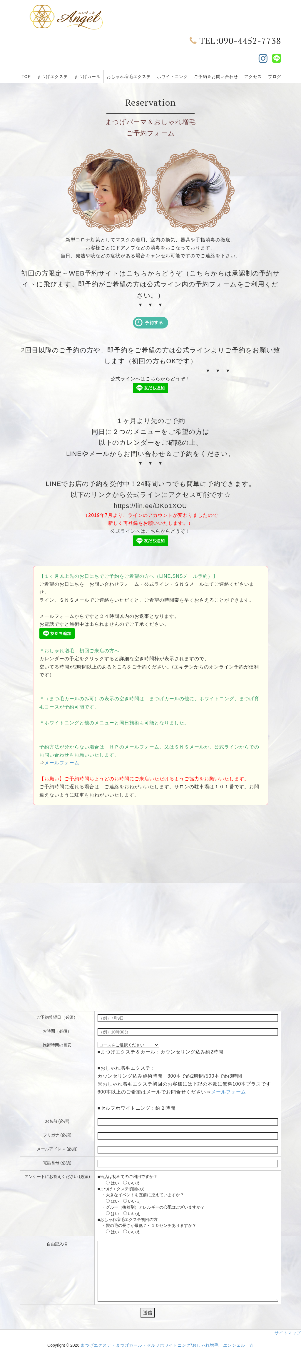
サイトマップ (288, 1332)
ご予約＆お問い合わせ (216, 76)
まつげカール (87, 76)
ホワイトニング (172, 76)
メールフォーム (61, 762)
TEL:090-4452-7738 (235, 41)
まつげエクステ (52, 76)
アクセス (253, 76)
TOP (26, 76)
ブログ (274, 76)
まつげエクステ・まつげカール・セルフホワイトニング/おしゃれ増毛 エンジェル (163, 1345)
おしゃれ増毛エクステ (129, 76)
